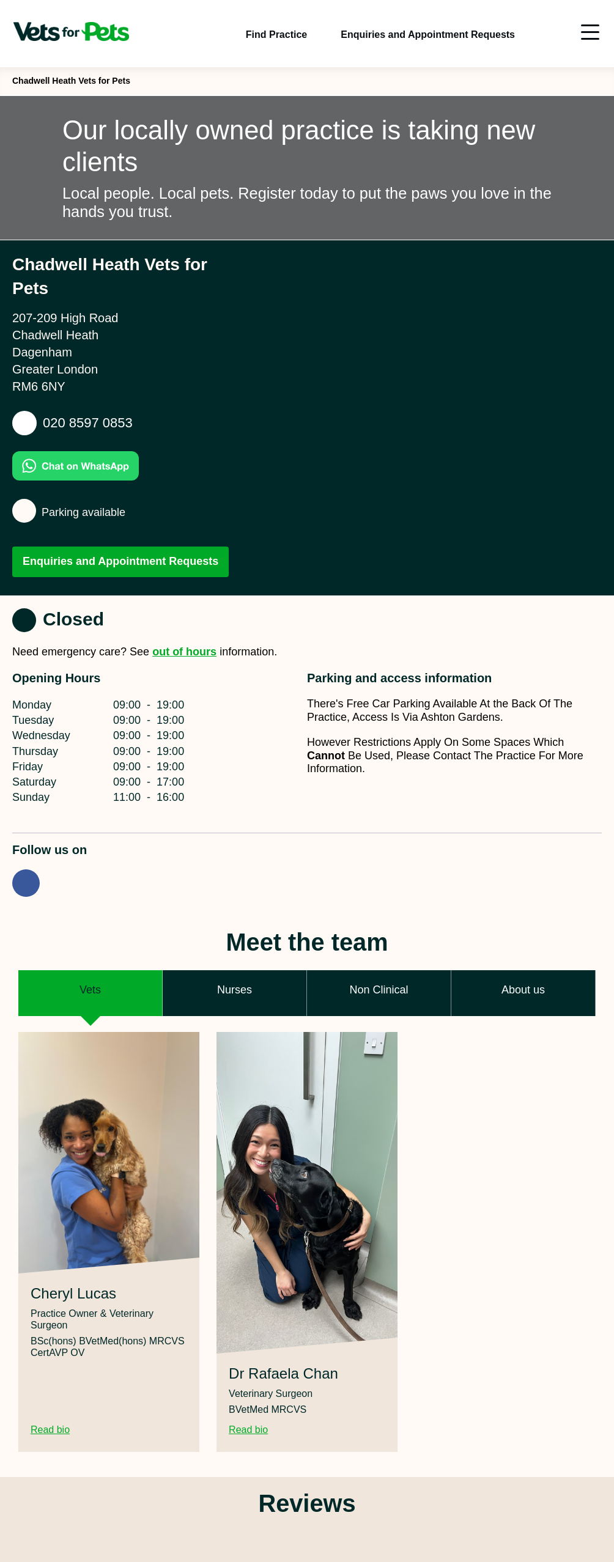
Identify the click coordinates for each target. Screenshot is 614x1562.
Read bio (57, 1430)
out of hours (184, 652)
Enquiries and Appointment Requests (120, 561)
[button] (90, 993)
